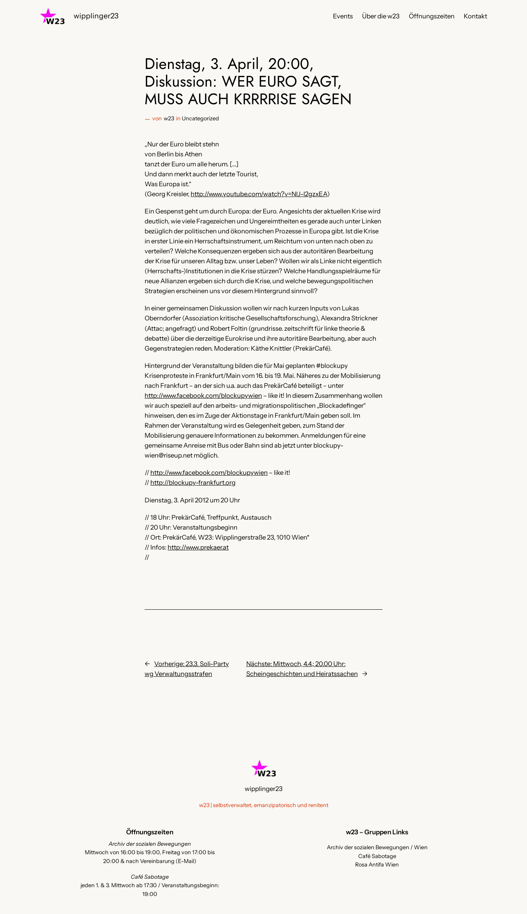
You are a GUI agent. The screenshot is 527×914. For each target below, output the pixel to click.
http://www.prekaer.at (198, 547)
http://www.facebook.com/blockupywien (203, 395)
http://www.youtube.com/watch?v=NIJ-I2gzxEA (259, 194)
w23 (169, 118)
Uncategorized (200, 118)
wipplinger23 (96, 15)
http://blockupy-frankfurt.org (193, 482)
